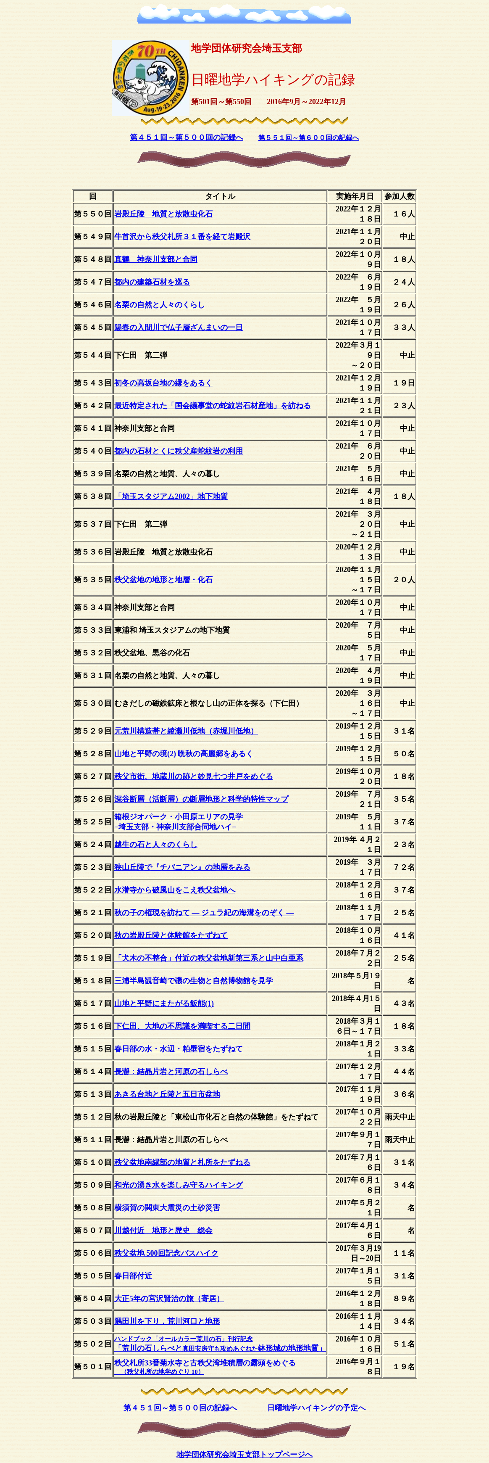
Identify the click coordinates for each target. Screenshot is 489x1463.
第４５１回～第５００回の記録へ (186, 137)
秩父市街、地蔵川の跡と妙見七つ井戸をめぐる (193, 776)
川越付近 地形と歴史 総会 (163, 1230)
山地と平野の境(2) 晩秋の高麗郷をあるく (184, 754)
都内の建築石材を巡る (152, 282)
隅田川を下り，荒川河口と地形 (167, 1321)
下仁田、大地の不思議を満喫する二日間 (182, 1026)
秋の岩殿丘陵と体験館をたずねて (171, 935)
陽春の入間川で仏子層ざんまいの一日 (178, 327)
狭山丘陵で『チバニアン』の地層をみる (182, 867)
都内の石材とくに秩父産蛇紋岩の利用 (178, 451)
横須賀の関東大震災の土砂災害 (167, 1208)
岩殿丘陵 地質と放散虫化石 (163, 214)
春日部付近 (133, 1276)
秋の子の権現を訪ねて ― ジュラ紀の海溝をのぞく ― (204, 912)
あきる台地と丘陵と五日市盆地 (167, 1094)
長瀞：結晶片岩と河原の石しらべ (171, 1071)
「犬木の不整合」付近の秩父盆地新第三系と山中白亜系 (208, 958)
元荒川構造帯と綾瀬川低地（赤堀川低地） (186, 731)
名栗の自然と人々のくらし (159, 305)
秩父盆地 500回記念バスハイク (166, 1253)
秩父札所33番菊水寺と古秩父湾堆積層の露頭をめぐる (205, 1367)
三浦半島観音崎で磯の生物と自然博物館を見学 (193, 981)
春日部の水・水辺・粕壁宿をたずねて (178, 1049)
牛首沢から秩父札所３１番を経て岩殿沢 (182, 236)
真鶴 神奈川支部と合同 (155, 259)
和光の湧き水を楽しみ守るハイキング (178, 1185)
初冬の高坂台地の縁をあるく (163, 383)
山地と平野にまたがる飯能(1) (164, 1003)
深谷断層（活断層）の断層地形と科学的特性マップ (201, 799)
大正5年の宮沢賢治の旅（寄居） (169, 1298)
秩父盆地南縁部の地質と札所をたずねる (182, 1162)
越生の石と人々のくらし (155, 844)
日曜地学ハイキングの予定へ (316, 1408)
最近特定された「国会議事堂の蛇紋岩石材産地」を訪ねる (212, 405)
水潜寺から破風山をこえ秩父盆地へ (174, 890)
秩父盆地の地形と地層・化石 (163, 580)
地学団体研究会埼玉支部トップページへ (244, 1454)
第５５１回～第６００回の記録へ (308, 137)
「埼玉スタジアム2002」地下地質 (171, 496)
